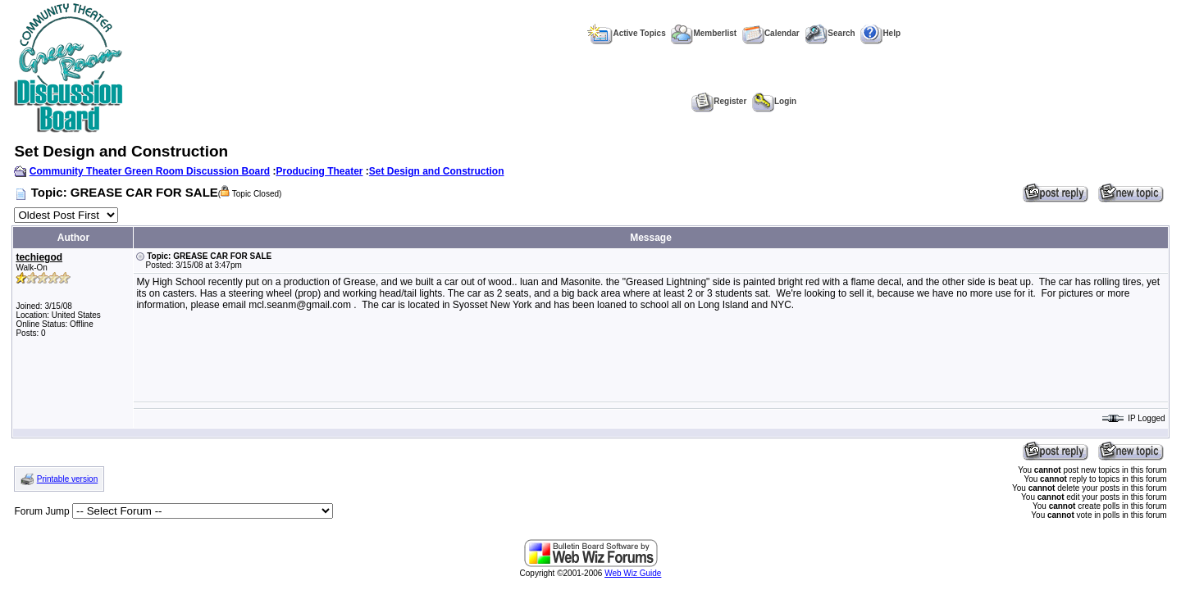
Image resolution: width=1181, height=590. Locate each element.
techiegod (39, 257)
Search (830, 33)
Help (880, 33)
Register (718, 101)
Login (774, 101)
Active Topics (626, 33)
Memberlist (703, 33)
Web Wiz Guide (632, 573)
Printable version (67, 478)
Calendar (771, 33)
